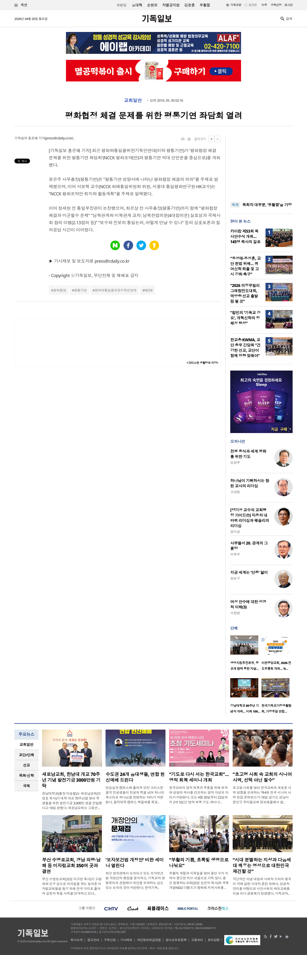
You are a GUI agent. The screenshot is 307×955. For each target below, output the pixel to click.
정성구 (235, 578)
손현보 (152, 5)
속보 (235, 204)
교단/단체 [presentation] (26, 754)
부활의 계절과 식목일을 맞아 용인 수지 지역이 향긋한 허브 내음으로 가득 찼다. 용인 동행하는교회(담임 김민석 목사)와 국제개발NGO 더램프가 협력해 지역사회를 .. (199, 880)
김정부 (235, 462)
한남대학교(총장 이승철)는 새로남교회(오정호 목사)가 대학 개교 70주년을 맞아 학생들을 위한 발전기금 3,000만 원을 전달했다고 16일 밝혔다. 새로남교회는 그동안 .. (72, 800)
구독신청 (276, 5)
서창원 (235, 613)
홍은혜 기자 (36, 138)
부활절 (205, 5)
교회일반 (133, 100)
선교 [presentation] (26, 765)
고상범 (235, 492)
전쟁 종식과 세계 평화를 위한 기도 (248, 454)
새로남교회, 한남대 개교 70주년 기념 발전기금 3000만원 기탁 (71, 780)
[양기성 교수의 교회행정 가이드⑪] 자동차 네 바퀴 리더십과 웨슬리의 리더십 (249, 517)
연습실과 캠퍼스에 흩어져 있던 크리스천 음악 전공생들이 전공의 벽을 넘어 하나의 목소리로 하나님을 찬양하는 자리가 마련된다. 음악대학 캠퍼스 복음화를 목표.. (135, 794)
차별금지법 (170, 5)
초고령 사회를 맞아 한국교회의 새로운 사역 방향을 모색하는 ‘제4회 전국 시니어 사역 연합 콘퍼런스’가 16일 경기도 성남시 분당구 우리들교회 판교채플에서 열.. (262, 794)
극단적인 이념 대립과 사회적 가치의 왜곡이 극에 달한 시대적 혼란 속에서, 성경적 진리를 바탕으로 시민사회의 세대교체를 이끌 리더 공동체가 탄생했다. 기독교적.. (262, 886)
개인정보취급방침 (149, 940)
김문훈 (189, 5)
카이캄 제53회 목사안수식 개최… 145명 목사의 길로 (245, 236)
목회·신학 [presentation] (26, 775)
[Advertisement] (261, 166)
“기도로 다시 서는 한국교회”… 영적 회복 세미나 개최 (199, 777)
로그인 (288, 5)
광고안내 (93, 940)
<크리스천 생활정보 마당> (202, 363)
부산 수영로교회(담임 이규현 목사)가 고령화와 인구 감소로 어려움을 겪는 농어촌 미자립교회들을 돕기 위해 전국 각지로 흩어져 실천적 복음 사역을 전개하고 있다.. (71, 886)
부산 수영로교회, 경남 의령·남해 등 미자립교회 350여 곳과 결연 (71, 865)
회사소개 (77, 940)
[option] (245, 654)
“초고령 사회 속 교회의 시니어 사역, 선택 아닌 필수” (262, 777)
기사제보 (126, 940)
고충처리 (197, 940)
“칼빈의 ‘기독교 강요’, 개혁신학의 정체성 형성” (245, 318)
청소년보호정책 (175, 940)
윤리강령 (214, 940)
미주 (264, 5)
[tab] (26, 744)
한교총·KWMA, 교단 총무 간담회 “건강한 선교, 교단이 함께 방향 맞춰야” (245, 347)
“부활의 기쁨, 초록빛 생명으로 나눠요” (199, 863)
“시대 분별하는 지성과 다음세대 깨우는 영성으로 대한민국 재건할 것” (262, 865)
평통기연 (80, 290)
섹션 (20, 5)
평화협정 (59, 290)
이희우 (235, 554)
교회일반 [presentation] (26, 744)
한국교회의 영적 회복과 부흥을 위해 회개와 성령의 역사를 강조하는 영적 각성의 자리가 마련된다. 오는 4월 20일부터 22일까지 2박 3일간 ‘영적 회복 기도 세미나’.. (198, 794)
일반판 (252, 5)
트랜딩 (121, 5)
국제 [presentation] (26, 785)
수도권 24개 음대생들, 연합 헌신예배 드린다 (135, 777)
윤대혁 (137, 5)
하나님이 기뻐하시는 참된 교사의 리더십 (249, 483)
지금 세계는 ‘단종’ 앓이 (249, 572)
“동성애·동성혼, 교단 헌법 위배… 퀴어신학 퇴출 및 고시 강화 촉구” (245, 266)
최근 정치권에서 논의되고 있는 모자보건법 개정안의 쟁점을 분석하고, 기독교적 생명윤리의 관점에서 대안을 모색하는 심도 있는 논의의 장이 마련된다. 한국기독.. (135, 880)
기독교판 (235, 5)
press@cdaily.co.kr (59, 138)
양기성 (235, 531)
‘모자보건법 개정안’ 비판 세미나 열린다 (135, 863)
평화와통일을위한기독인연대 (116, 290)
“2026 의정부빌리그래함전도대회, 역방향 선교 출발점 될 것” (245, 293)
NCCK (148, 290)
